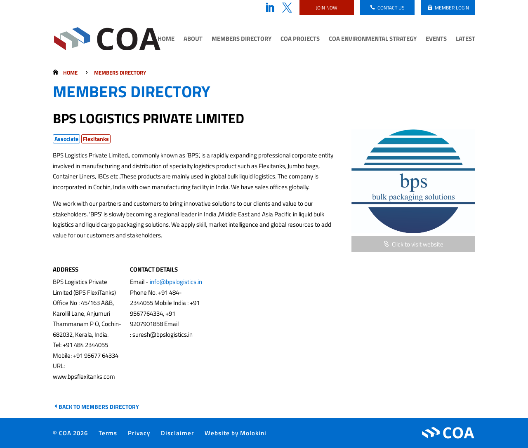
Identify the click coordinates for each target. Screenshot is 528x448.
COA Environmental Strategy (373, 39)
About (193, 39)
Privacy (139, 433)
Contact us (391, 8)
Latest (465, 39)
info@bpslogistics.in (176, 281)
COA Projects (300, 39)
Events (436, 39)
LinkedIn (270, 7)
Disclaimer (177, 433)
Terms (108, 433)
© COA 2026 (70, 433)
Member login (452, 8)
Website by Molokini (235, 433)
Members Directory (241, 39)
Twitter (287, 7)
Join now (326, 8)
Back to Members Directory (99, 406)
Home (166, 39)
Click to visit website (417, 244)
